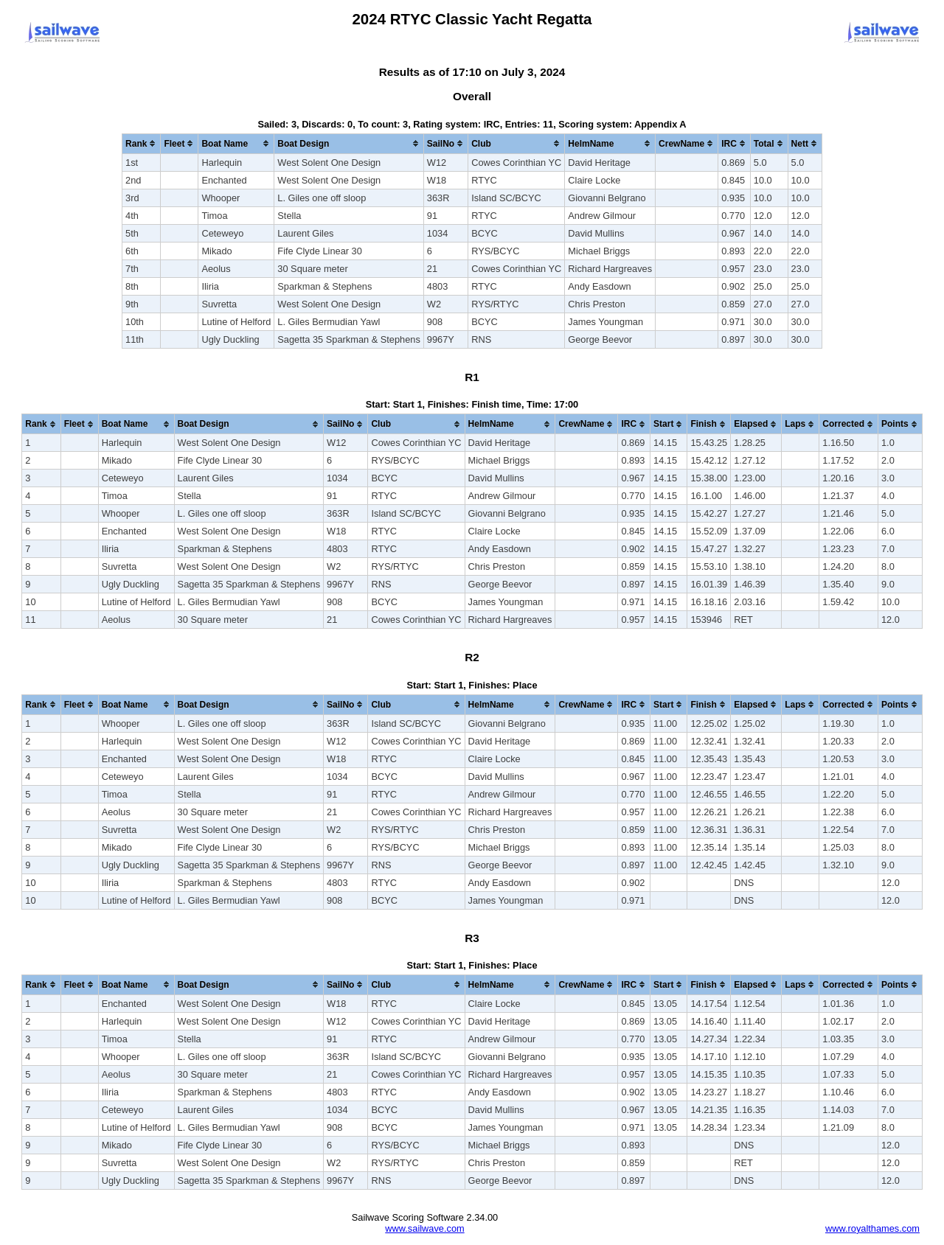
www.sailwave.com (424, 1228)
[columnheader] (141, 143)
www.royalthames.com (872, 1228)
